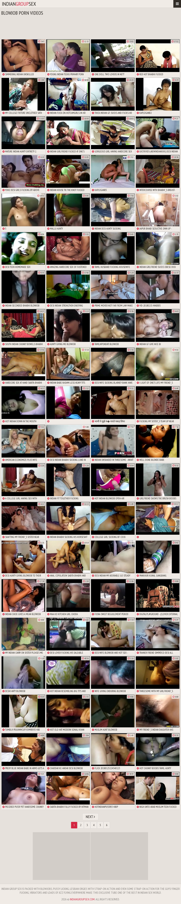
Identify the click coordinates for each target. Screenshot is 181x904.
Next (90, 816)
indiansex (19, 3)
